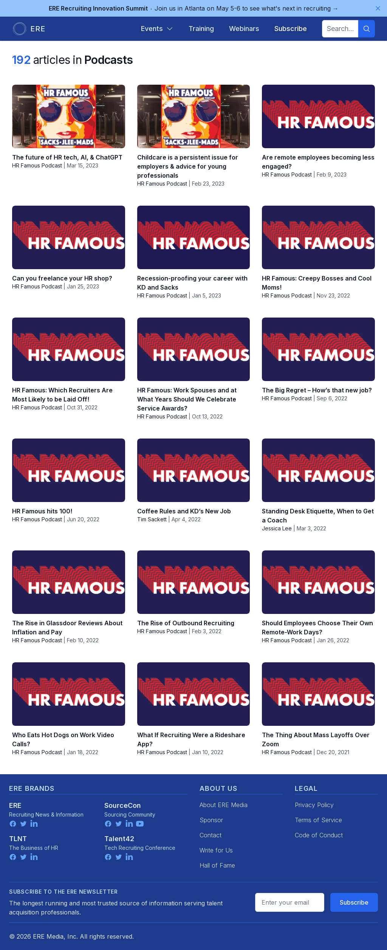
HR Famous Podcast (37, 165)
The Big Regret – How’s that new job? (317, 390)
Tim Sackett (152, 519)
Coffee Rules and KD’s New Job (184, 511)
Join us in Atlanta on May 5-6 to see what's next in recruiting (194, 8)
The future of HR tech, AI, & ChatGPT (67, 157)
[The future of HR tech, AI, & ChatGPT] (68, 116)
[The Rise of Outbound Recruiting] (193, 582)
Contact (210, 835)
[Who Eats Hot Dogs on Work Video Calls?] (68, 694)
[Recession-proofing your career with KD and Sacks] (193, 237)
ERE (15, 805)
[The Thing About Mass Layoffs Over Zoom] (318, 694)
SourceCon (122, 805)
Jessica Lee (277, 528)
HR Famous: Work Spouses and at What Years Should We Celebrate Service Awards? (187, 399)
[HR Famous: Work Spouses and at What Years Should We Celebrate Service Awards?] (193, 349)
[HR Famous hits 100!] (68, 470)
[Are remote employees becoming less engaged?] (318, 116)
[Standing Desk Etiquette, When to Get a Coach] (318, 470)
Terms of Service (318, 820)
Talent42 (119, 839)
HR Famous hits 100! (42, 511)
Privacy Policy (314, 805)
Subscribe (354, 902)
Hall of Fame (217, 865)
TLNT (18, 839)
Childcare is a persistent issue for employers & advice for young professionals (187, 166)
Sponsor (211, 820)
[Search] (366, 28)
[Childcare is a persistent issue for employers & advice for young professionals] (193, 116)
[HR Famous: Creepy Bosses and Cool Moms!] (318, 237)
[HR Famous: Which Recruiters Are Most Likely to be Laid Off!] (68, 349)
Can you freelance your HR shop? (62, 278)
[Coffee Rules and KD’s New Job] (193, 470)
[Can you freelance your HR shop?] (68, 237)
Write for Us (216, 850)
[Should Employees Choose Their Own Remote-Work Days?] (318, 582)
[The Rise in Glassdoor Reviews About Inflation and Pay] (68, 582)
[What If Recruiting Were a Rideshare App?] (193, 694)
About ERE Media (224, 805)
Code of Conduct (319, 835)
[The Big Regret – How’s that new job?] (318, 349)
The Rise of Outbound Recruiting (185, 623)
